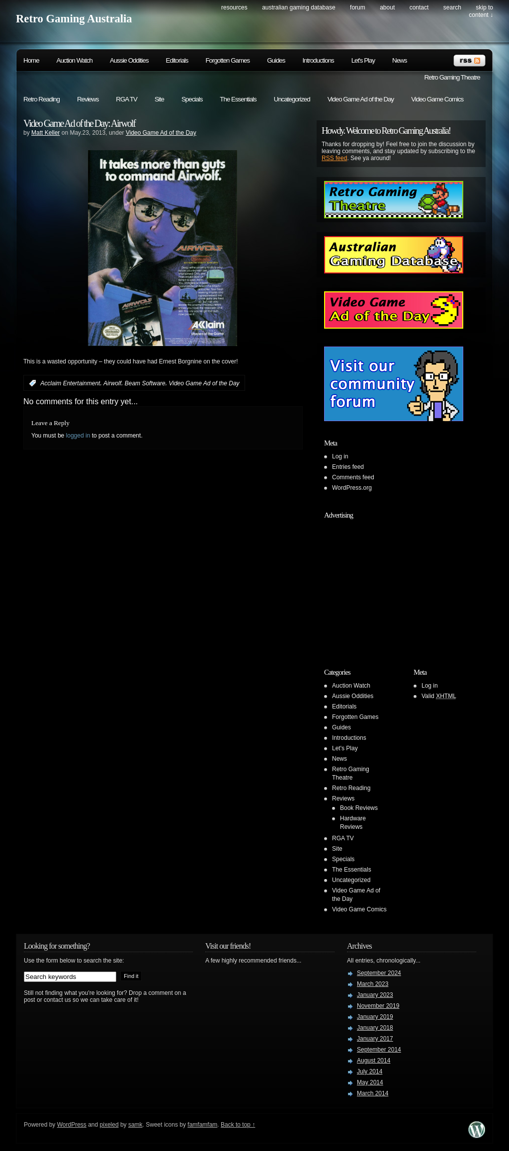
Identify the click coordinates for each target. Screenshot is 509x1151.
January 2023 (375, 994)
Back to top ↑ (238, 1124)
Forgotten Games (227, 60)
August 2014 (373, 1060)
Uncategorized (292, 99)
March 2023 (372, 983)
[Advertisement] (386, 586)
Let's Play (363, 60)
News (399, 60)
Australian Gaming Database (298, 7)
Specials (191, 99)
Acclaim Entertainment (70, 383)
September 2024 (379, 973)
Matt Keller (45, 132)
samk (135, 1124)
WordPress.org (352, 487)
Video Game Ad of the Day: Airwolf (79, 123)
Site (159, 99)
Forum (357, 7)
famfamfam (202, 1124)
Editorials (177, 60)
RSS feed (334, 158)
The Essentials (238, 99)
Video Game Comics (437, 99)
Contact (419, 7)
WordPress (71, 1124)
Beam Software (145, 383)
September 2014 (379, 1049)
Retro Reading (41, 99)
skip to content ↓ (481, 11)
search (452, 7)
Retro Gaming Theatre (452, 77)
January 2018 (375, 1027)
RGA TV (126, 99)
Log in (340, 456)
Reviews (87, 99)
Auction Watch (74, 60)
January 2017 (375, 1038)
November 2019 (378, 1005)
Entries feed (348, 466)
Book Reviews (359, 807)
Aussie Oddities (129, 60)
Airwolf (112, 383)
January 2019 (375, 1016)
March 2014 (372, 1093)
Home (31, 60)
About (387, 7)
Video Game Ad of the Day (361, 99)
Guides (276, 60)
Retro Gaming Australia (74, 18)
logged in (78, 435)
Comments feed (353, 477)
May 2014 (370, 1082)
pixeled (109, 1124)
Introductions (318, 60)
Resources (234, 7)
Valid (439, 696)
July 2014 (369, 1071)
